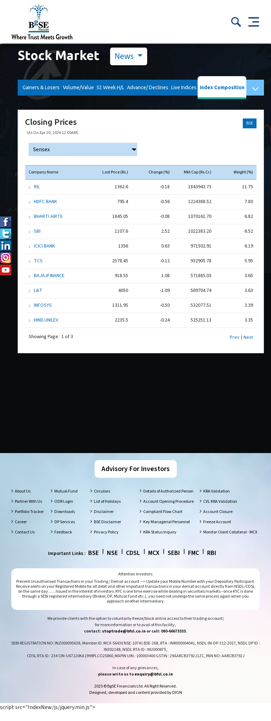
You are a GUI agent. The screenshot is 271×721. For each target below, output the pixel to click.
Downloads (64, 521)
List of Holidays (107, 511)
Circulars (102, 501)
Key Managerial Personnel (166, 531)
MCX (153, 562)
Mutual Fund (66, 501)
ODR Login (63, 511)
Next (248, 337)
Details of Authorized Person (168, 501)
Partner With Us (28, 511)
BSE (249, 123)
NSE (112, 562)
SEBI (174, 562)
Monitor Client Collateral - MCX (230, 542)
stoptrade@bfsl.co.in (124, 641)
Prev (235, 337)
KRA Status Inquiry (159, 542)
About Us (23, 501)
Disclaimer (104, 521)
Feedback (63, 542)
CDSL (133, 562)
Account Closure (218, 521)
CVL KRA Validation (220, 511)
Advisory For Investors (136, 478)
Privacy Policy (106, 542)
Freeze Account (217, 531)
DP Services (64, 531)
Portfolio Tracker (29, 521)
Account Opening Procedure (168, 511)
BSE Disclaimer (107, 531)
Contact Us (25, 542)
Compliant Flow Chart (162, 521)
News (125, 56)
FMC (193, 562)
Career (21, 531)
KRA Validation (216, 501)
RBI (211, 562)
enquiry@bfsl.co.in (153, 684)
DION (177, 702)
